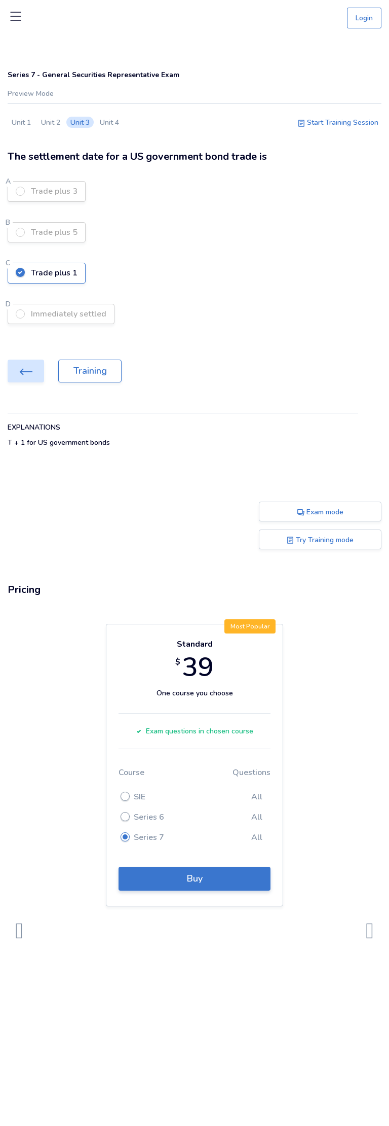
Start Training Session (338, 122)
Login (364, 18)
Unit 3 (80, 122)
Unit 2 (50, 122)
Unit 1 (21, 122)
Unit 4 (109, 122)
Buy (195, 878)
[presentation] (19, 931)
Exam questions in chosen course (194, 731)
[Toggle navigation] (16, 18)
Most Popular (249, 626)
